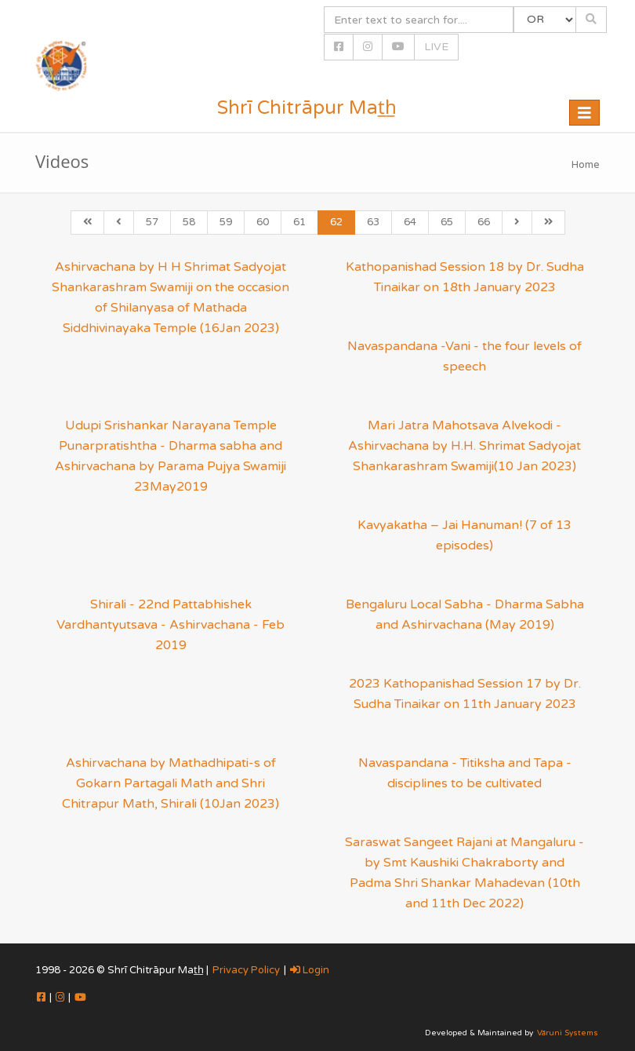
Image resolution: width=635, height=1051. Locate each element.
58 (189, 222)
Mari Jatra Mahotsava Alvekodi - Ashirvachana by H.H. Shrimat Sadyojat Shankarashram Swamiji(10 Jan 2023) (464, 446)
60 (262, 222)
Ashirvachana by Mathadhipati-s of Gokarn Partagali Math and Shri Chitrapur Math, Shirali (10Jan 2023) (170, 783)
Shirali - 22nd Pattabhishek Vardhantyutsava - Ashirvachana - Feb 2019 (170, 625)
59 (226, 222)
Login (309, 970)
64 (410, 222)
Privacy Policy (246, 970)
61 (299, 222)
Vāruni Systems (567, 1033)
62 (336, 222)
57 (152, 222)
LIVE (436, 46)
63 (373, 222)
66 (483, 222)
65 (447, 222)
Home (586, 165)
